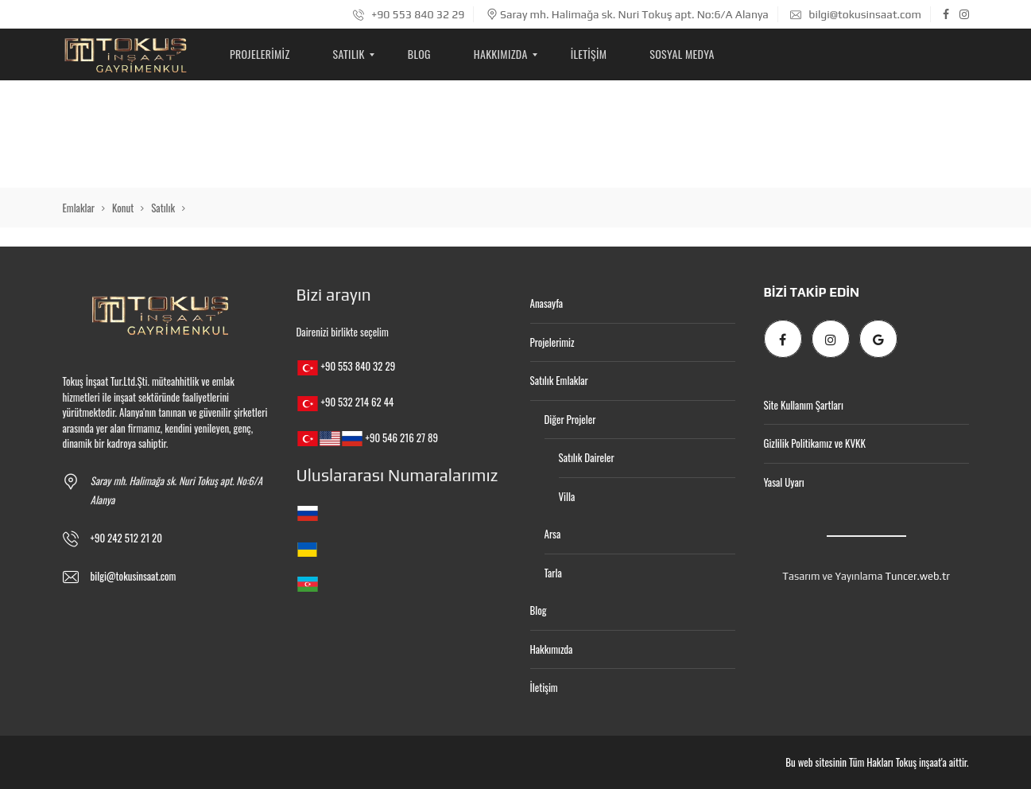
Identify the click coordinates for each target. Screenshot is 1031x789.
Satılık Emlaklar (559, 380)
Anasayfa (547, 303)
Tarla (553, 573)
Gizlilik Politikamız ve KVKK (815, 443)
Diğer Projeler (570, 419)
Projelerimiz (552, 342)
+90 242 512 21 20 (127, 538)
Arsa (553, 534)
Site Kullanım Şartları (803, 405)
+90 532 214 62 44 (356, 402)
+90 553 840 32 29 (409, 14)
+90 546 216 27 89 (401, 437)
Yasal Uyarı (784, 482)
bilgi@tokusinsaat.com (855, 14)
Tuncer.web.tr (917, 576)
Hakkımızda (551, 649)
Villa (567, 496)
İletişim (544, 687)
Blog (538, 610)
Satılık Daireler (586, 457)
